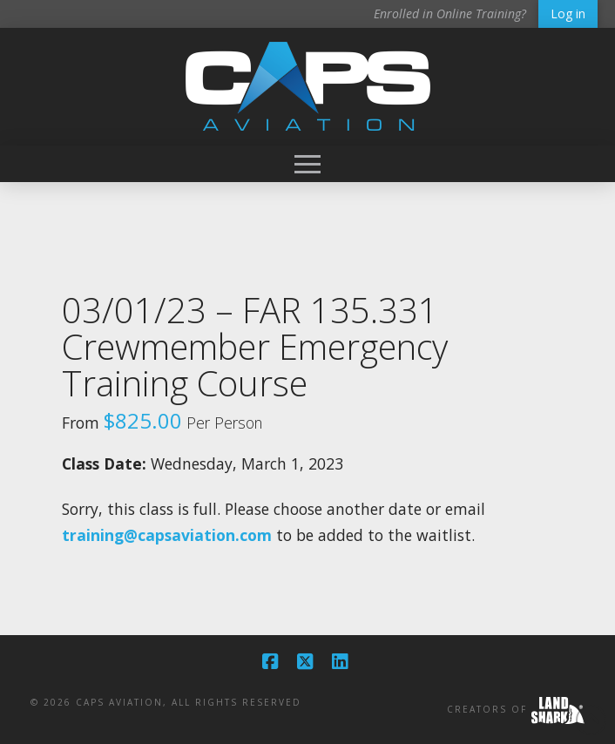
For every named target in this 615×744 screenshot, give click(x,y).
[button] (307, 163)
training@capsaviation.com (167, 534)
